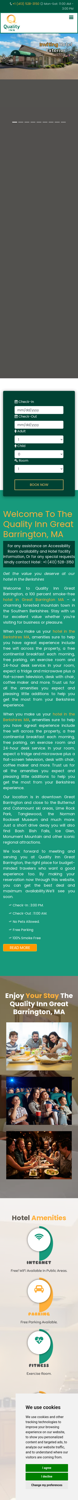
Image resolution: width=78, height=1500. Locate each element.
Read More (20, 947)
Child (20, 445)
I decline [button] (46, 1476)
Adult (20, 431)
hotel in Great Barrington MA (33, 599)
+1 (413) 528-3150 (25, 3)
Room (21, 460)
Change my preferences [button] (46, 1485)
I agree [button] (46, 1468)
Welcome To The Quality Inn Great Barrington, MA (38, 524)
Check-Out (26, 416)
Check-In (24, 401)
